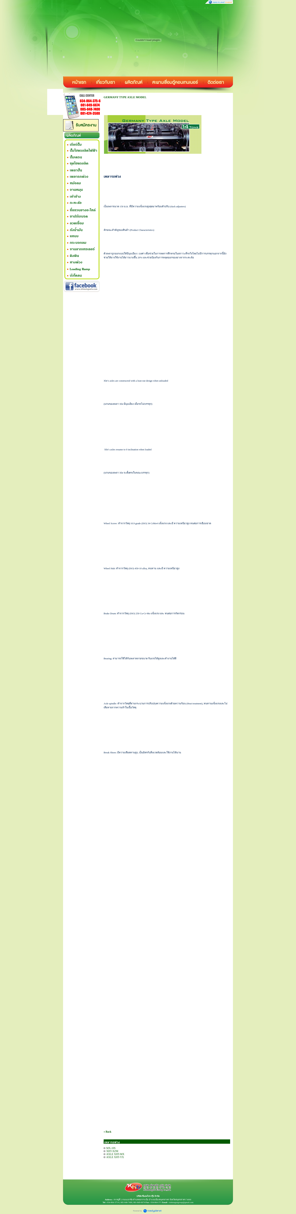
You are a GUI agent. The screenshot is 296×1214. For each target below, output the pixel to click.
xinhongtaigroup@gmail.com (181, 1202)
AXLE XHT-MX (115, 1154)
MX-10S (111, 1148)
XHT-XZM (112, 1151)
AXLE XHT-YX (115, 1157)
